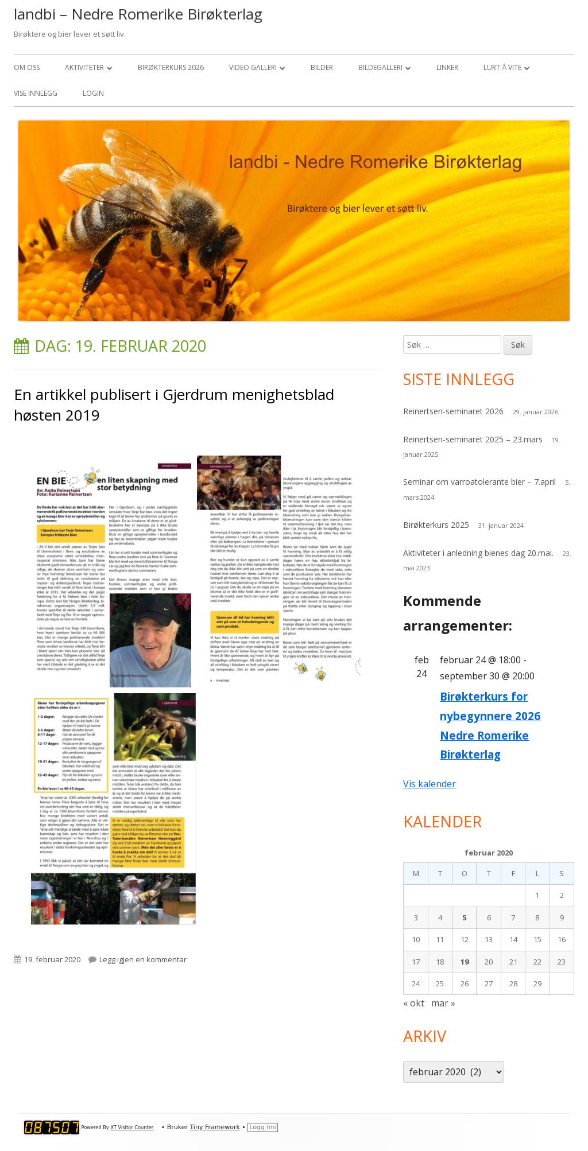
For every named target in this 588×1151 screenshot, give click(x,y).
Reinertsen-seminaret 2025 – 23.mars (473, 439)
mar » (443, 1003)
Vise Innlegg (35, 93)
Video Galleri (253, 67)
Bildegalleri (380, 67)
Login (93, 93)
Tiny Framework (214, 1127)
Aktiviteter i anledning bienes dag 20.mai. (478, 552)
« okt (413, 1003)
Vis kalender (429, 783)
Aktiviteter (84, 67)
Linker (447, 67)
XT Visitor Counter (131, 1127)
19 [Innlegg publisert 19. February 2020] (465, 961)
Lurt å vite (502, 67)
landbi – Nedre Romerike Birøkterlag (138, 13)
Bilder (322, 67)
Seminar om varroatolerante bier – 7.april (479, 481)
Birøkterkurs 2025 (436, 524)
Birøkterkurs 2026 (171, 67)
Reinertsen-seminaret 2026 (453, 411)
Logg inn (262, 1127)
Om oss (27, 67)
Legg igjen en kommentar (143, 959)
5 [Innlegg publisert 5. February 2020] (464, 917)
